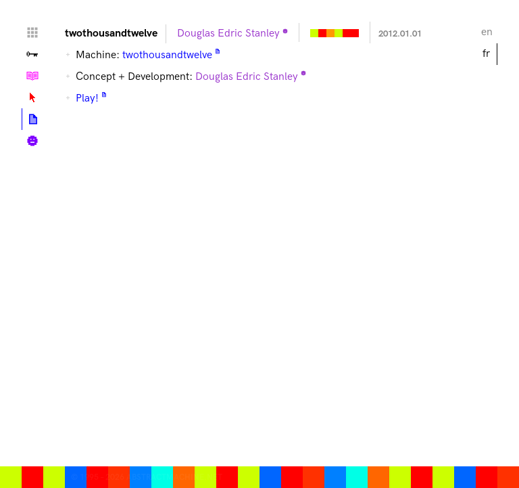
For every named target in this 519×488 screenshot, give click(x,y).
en (487, 32)
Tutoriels (32, 76)
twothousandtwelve (167, 55)
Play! (87, 98)
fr (486, 53)
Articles (32, 119)
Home (32, 32)
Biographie (32, 141)
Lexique (32, 97)
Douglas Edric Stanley (228, 33)
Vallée (32, 54)
